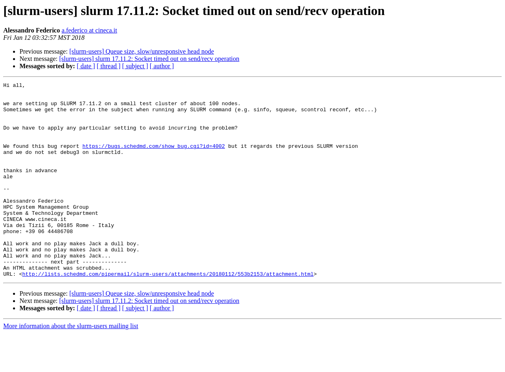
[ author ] (162, 66)
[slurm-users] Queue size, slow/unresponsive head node (141, 51)
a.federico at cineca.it (89, 30)
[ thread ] (109, 66)
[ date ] (86, 66)
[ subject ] (135, 66)
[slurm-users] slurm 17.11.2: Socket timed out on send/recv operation (149, 58)
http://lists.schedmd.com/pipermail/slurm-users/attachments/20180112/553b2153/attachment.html (168, 312)
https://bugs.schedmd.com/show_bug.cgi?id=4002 (153, 159)
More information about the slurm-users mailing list (70, 364)
